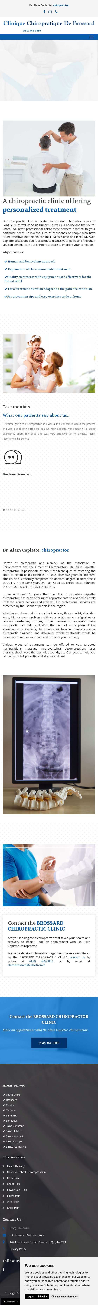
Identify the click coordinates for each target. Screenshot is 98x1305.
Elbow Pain (13, 1195)
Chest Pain (13, 1183)
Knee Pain (13, 1207)
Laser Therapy (16, 1166)
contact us (77, 957)
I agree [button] (30, 1296)
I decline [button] (42, 1296)
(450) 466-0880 (32, 30)
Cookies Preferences (10, 1301)
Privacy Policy (18, 1249)
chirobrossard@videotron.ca (26, 965)
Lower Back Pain (17, 1189)
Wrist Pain (13, 1201)
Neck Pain (13, 1178)
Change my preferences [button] (64, 1296)
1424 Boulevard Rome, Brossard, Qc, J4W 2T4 (38, 1242)
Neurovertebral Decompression (26, 1172)
